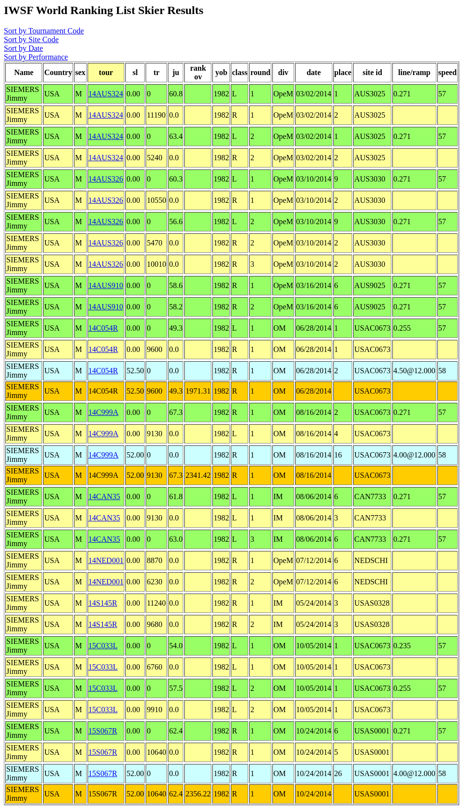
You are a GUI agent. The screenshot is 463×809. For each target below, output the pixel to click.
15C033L (103, 645)
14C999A (104, 412)
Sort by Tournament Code (44, 31)
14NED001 (106, 560)
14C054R (103, 328)
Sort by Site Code (31, 39)
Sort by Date (23, 48)
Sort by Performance (36, 57)
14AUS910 (106, 285)
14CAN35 (104, 496)
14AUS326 (106, 179)
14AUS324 (106, 94)
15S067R (103, 731)
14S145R (103, 603)
